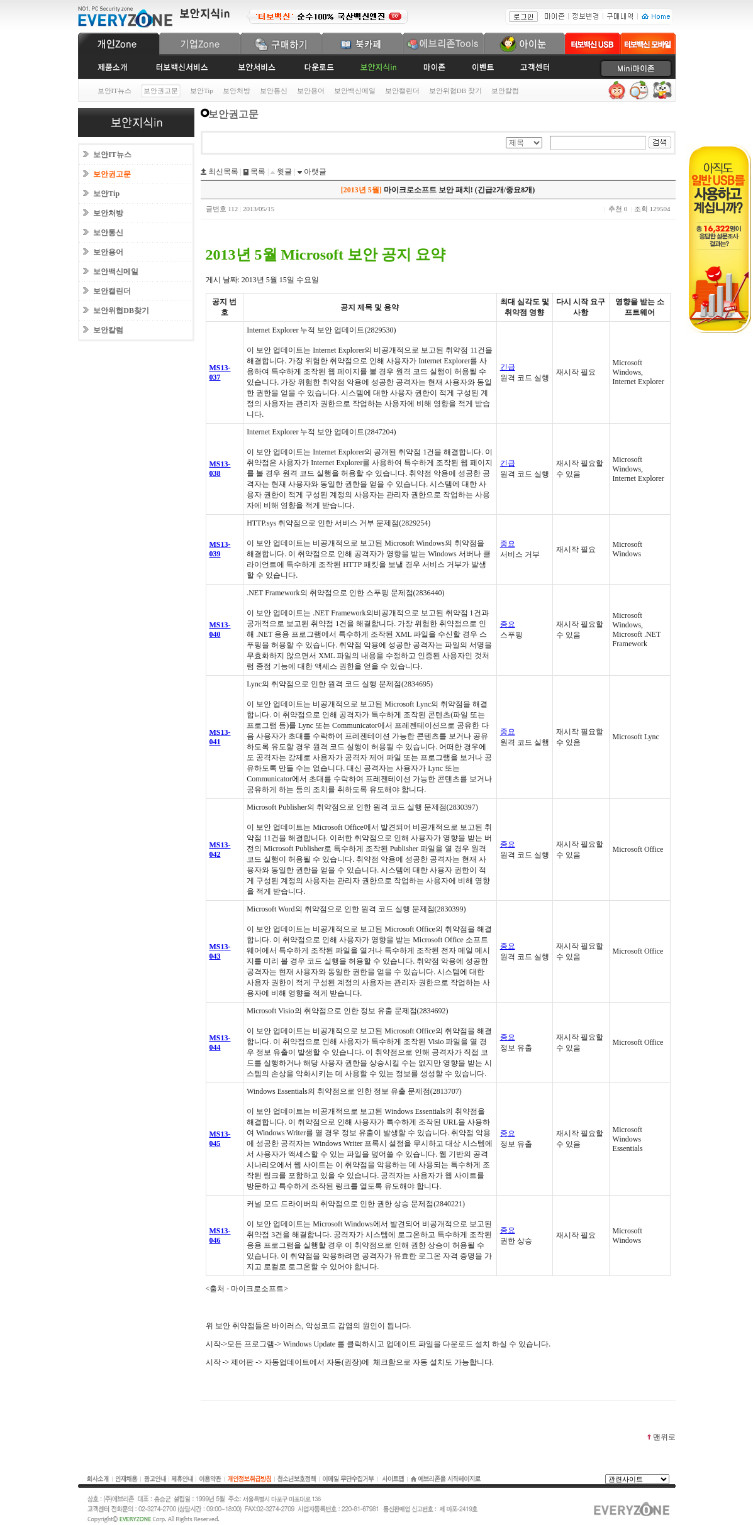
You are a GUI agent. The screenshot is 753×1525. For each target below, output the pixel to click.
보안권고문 (112, 174)
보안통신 (273, 90)
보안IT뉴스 (114, 90)
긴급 (507, 367)
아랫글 (314, 171)
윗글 (283, 171)
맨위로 (661, 1437)
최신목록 (222, 171)
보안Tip (201, 90)
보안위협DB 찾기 (455, 90)
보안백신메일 (355, 90)
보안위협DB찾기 (121, 310)
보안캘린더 (402, 90)
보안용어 (311, 90)
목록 (256, 171)
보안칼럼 (505, 90)
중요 (507, 543)
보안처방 (236, 90)
